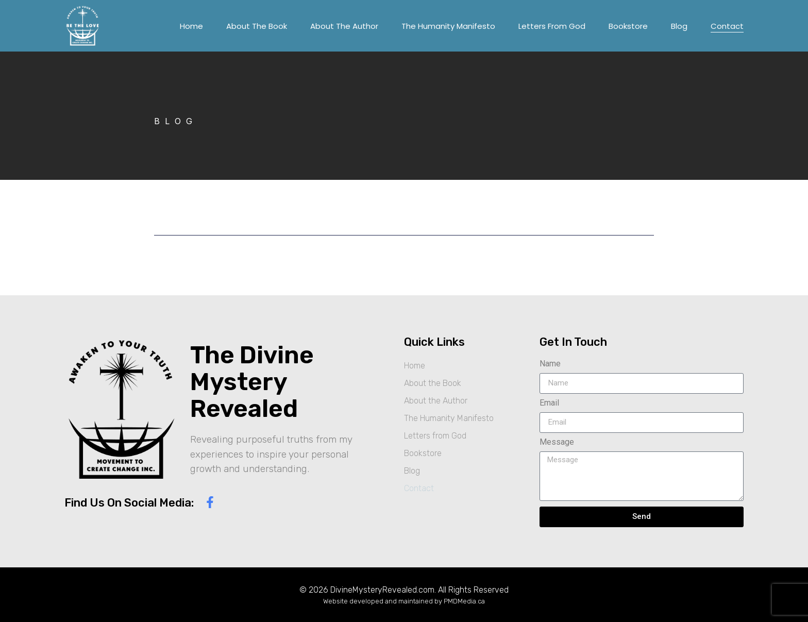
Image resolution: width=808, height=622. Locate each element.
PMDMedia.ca (464, 601)
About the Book (256, 26)
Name (550, 364)
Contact (727, 26)
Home (191, 26)
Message (557, 442)
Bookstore (628, 26)
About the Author (344, 26)
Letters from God (551, 26)
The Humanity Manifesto (448, 26)
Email (549, 403)
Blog (679, 26)
